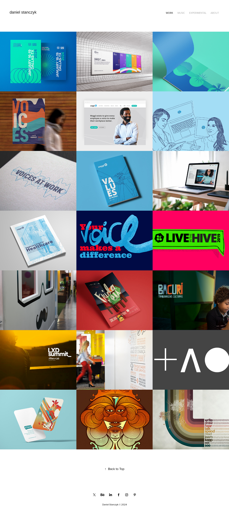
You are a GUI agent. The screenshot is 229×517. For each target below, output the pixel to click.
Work (169, 13)
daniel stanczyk (23, 12)
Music (181, 13)
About (215, 13)
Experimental (197, 13)
